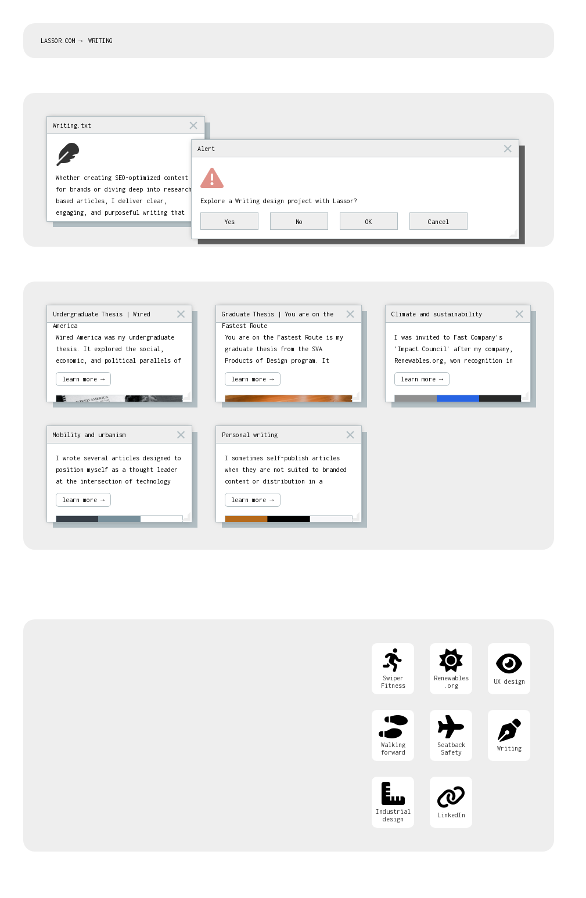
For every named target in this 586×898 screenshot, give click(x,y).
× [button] (193, 125)
